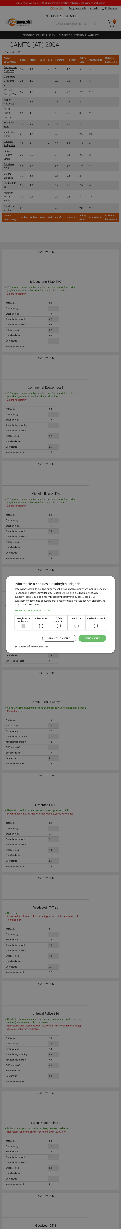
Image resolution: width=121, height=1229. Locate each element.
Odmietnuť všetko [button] (57, 638)
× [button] (110, 579)
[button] (60, 610)
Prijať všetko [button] (91, 638)
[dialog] (60, 614)
